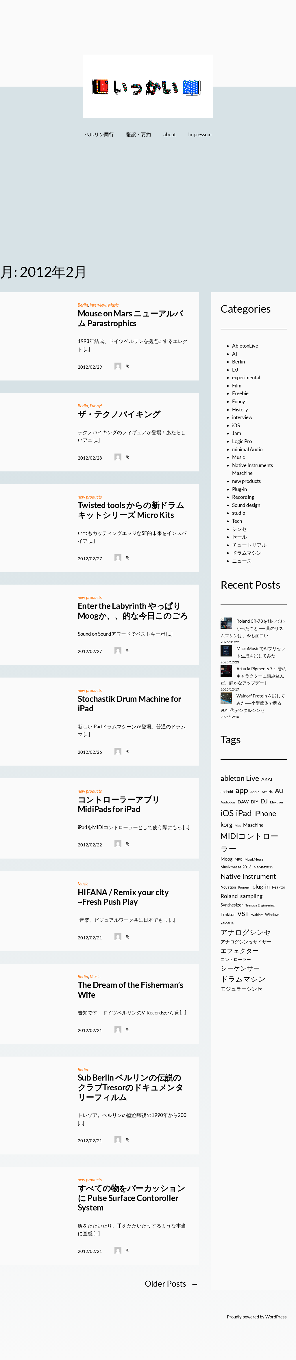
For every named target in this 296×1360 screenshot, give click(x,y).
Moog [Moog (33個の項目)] (226, 857)
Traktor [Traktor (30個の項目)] (228, 912)
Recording (243, 497)
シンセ (239, 529)
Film (236, 386)
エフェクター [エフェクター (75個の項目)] (239, 948)
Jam (236, 433)
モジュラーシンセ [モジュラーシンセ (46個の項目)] (241, 987)
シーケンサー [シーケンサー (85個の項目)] (240, 966)
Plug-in (239, 489)
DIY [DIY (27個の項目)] (254, 800)
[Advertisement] (148, 210)
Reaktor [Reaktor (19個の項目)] (278, 885)
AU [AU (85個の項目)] (279, 789)
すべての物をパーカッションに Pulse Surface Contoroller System (131, 1196)
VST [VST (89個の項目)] (243, 912)
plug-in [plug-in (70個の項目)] (261, 884)
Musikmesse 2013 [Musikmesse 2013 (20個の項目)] (236, 865)
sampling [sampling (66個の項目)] (251, 894)
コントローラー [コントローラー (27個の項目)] (236, 957)
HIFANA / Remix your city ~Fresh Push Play (123, 896)
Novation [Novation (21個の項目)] (228, 885)
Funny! (96, 405)
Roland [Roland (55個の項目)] (229, 894)
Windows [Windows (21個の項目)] (272, 913)
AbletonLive (245, 346)
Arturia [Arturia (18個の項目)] (267, 790)
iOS (236, 425)
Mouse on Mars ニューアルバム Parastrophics (130, 318)
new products (90, 496)
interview (98, 304)
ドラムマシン (247, 553)
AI (234, 354)
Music (114, 304)
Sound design (246, 505)
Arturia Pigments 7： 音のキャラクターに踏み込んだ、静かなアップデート (253, 674)
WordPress (276, 1315)
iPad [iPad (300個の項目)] (244, 811)
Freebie (240, 393)
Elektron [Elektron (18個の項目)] (276, 800)
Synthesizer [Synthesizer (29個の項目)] (232, 903)
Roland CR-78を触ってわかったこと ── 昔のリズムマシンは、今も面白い (253, 628)
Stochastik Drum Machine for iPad (130, 702)
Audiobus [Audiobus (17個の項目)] (228, 800)
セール (239, 537)
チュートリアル (249, 545)
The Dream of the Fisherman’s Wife (130, 988)
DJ (235, 370)
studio (238, 513)
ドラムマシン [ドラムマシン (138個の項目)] (243, 977)
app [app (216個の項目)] (241, 788)
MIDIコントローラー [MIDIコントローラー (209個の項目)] (249, 840)
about (169, 134)
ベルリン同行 (99, 134)
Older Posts (172, 1282)
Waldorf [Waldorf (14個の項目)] (257, 913)
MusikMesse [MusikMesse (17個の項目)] (254, 857)
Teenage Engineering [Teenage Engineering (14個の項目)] (260, 903)
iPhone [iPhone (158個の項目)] (265, 811)
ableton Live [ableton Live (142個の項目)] (240, 776)
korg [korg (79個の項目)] (226, 823)
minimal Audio (247, 449)
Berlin (83, 304)
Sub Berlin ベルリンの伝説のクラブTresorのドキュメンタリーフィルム (131, 1086)
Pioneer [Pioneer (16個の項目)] (244, 885)
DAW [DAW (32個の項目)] (243, 800)
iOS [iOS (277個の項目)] (227, 811)
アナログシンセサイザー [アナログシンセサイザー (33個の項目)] (246, 940)
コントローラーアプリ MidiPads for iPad (119, 803)
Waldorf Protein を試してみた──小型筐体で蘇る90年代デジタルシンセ (253, 701)
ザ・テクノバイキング (119, 414)
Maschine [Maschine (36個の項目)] (253, 823)
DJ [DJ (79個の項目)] (264, 799)
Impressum (200, 134)
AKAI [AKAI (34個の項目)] (266, 777)
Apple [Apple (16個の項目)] (254, 790)
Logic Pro (242, 441)
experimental (246, 377)
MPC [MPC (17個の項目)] (238, 857)
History (240, 409)
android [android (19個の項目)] (227, 790)
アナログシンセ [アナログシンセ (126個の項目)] (246, 930)
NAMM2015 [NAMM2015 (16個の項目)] (263, 865)
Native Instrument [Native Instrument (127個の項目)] (248, 874)
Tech (237, 521)
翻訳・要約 (138, 134)
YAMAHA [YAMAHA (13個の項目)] (227, 921)
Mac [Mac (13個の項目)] (238, 824)
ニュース (242, 561)
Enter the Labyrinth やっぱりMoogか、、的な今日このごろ (133, 610)
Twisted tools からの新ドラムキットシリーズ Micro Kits (131, 509)
